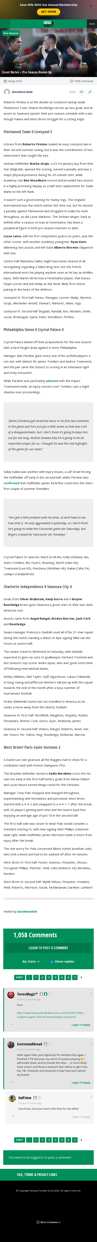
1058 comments (81, 81)
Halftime (24, 1097)
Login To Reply (81, 1025)
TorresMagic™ (27, 994)
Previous (11, 977)
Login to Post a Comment (48, 948)
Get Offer (48, 12)
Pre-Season (11, 33)
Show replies (64, 961)
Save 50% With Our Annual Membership (48, 5)
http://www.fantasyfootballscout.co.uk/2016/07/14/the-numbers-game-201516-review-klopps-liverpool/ (50, 1015)
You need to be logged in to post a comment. (40, 1157)
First (19, 977)
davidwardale (27, 911)
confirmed (11, 483)
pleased (52, 381)
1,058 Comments (35, 935)
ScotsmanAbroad (29, 1044)
